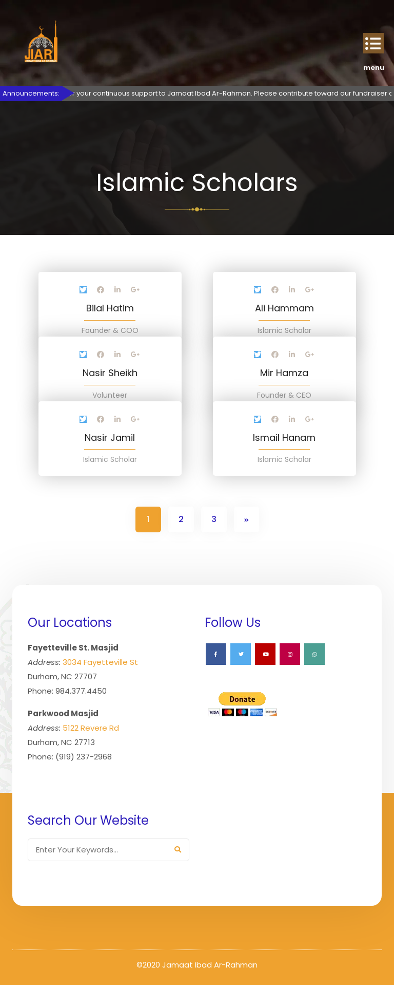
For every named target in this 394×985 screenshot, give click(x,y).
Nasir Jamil (110, 437)
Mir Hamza (284, 372)
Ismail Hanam (284, 437)
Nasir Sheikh (110, 372)
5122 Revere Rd (91, 727)
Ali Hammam (284, 308)
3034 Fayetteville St (100, 662)
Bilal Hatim (110, 308)
